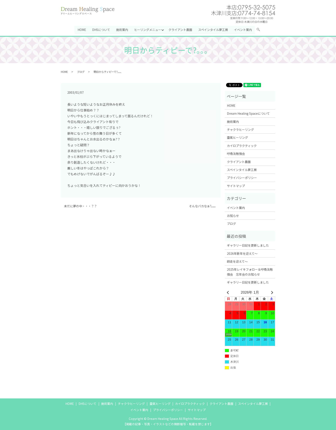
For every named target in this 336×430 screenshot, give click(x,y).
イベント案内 (243, 29)
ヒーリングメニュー (147, 29)
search (260, 30)
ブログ (81, 71)
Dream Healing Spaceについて (248, 113)
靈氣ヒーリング (237, 137)
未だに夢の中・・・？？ (80, 206)
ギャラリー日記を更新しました (248, 245)
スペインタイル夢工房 (213, 29)
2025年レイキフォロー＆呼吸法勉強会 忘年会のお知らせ (250, 271)
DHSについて (101, 29)
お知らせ (233, 215)
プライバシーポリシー (242, 177)
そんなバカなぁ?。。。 (203, 206)
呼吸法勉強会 (236, 153)
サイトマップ (236, 186)
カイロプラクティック (242, 145)
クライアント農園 (180, 29)
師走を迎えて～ (237, 261)
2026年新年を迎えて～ (242, 253)
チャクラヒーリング (240, 129)
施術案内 (122, 29)
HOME (82, 29)
